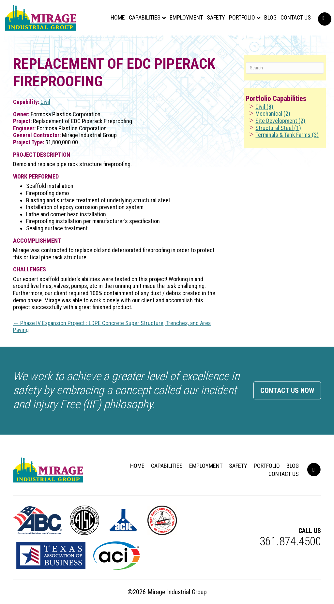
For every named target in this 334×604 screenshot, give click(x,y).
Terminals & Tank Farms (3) (287, 134)
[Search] (285, 68)
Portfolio (239, 20)
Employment (183, 20)
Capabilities (141, 20)
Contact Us (292, 20)
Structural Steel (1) (278, 127)
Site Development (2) (280, 120)
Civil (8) (264, 106)
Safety (213, 20)
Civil (45, 101)
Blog (267, 20)
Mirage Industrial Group (177, 592)
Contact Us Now (287, 390)
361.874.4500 (290, 541)
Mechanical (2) (272, 113)
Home (114, 20)
